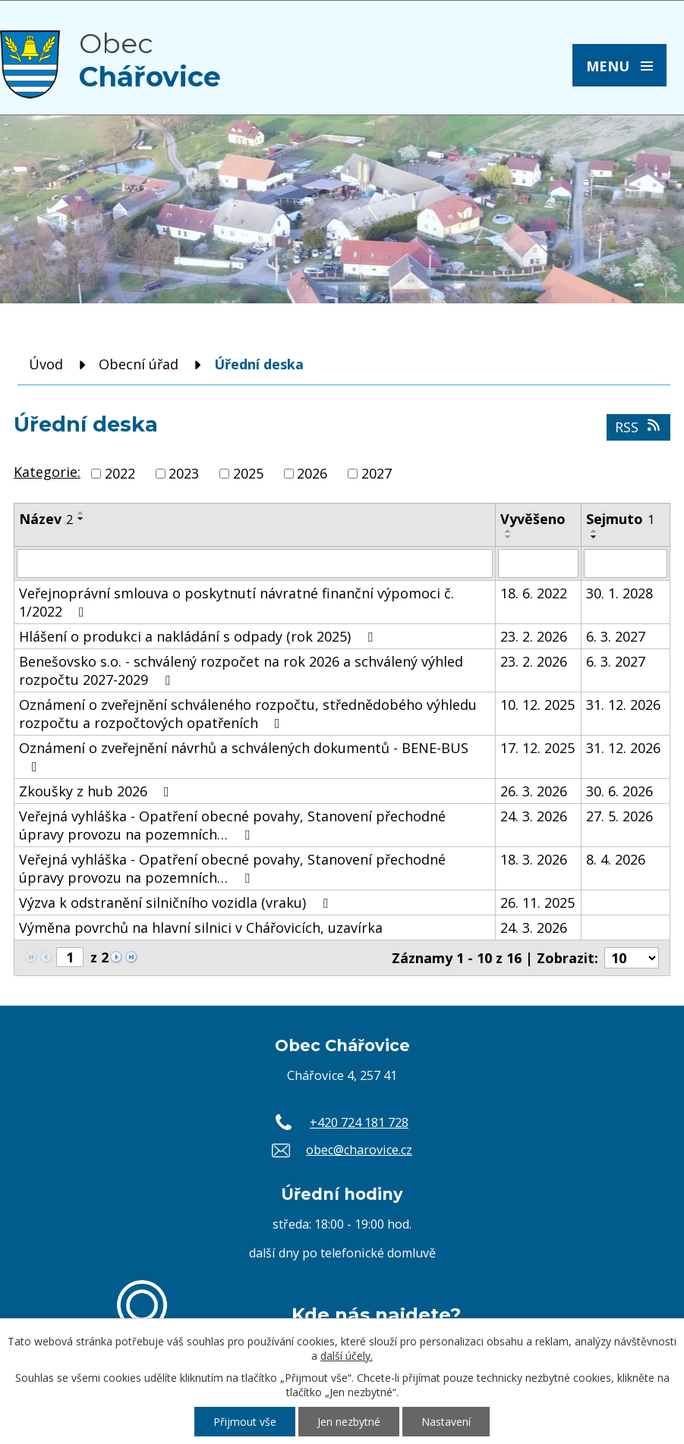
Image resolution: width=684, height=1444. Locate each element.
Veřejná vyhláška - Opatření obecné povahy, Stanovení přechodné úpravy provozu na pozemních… (232, 825)
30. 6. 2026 (619, 791)
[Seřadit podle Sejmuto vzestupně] (594, 531)
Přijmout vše (244, 1421)
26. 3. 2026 (533, 791)
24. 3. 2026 (533, 816)
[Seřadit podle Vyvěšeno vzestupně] (508, 531)
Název (46, 519)
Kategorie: (47, 472)
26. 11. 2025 (537, 902)
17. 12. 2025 (537, 748)
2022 (120, 473)
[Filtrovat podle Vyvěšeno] (538, 563)
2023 (184, 473)
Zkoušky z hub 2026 (97, 791)
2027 (376, 473)
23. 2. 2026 (533, 636)
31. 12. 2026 (623, 704)
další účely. (346, 1355)
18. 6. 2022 (533, 593)
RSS (639, 427)
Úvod (46, 364)
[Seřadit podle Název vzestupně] (81, 513)
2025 (248, 473)
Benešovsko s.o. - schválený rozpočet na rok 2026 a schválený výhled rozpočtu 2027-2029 (241, 670)
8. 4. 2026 (615, 859)
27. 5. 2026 (619, 816)
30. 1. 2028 (619, 593)
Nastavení (446, 1421)
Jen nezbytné (348, 1421)
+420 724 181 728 (359, 1122)
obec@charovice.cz (359, 1149)
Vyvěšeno (533, 519)
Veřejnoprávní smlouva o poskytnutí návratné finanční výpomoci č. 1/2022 (236, 602)
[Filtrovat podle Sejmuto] (625, 563)
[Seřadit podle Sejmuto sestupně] (594, 537)
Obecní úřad (138, 364)
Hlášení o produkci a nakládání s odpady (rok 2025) (199, 636)
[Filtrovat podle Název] (255, 563)
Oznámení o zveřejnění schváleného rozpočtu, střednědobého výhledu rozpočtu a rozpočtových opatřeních (248, 713)
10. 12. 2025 (537, 704)
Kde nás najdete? (376, 1314)
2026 (312, 473)
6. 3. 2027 (615, 636)
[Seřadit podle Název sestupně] (81, 519)
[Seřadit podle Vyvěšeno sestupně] (508, 537)
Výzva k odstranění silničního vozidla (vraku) (176, 902)
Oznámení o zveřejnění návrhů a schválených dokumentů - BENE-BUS (243, 756)
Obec (150, 60)
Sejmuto (620, 519)
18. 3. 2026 (533, 859)
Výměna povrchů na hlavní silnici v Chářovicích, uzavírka (201, 927)
